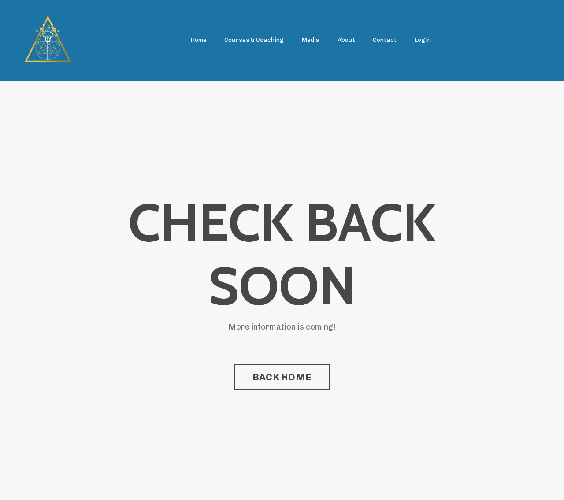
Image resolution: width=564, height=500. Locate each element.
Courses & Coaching (254, 40)
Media (310, 40)
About (346, 40)
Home (198, 40)
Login (422, 40)
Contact (385, 40)
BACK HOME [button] (282, 376)
